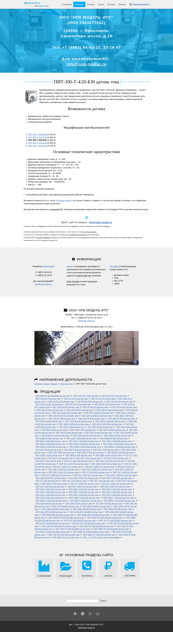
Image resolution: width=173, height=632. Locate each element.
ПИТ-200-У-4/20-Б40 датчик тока (50, 441)
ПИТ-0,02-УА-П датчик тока (114, 396)
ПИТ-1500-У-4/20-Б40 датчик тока (118, 444)
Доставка (111, 4)
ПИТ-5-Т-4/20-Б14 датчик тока (95, 472)
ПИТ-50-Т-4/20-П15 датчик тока (82, 486)
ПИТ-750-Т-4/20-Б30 (37, 146)
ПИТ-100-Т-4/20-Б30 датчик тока (50, 489)
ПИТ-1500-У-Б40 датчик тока (120, 452)
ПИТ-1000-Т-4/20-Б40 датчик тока (84, 498)
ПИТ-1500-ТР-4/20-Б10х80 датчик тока (91, 532)
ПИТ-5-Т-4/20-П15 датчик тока (84, 484)
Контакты (91, 4)
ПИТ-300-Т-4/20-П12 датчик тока (63, 472)
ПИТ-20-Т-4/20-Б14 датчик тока (56, 475)
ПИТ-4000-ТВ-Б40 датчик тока (118, 509)
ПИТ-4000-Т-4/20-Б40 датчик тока (119, 501)
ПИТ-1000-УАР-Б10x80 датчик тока (86, 512)
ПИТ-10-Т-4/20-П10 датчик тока (109, 461)
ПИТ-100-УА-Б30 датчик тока (61, 418)
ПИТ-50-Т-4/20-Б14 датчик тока (88, 475)
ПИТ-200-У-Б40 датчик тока (77, 450)
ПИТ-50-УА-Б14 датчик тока (124, 407)
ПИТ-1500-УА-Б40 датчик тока (86, 435)
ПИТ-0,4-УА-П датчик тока (103, 399)
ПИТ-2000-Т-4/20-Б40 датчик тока (51, 501)
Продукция (79, 4)
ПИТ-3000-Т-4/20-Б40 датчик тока (85, 501)
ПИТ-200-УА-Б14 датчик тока (80, 410)
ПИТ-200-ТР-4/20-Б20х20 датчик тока (96, 526)
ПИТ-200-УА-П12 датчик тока (65, 537)
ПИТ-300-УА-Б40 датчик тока (69, 433)
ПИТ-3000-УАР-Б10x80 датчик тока (93, 515)
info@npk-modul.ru (86, 64)
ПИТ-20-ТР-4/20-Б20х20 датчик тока (52, 523)
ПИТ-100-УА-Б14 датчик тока (50, 410)
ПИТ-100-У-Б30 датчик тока (71, 427)
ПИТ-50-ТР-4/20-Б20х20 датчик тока (88, 523)
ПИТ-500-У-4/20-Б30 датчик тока (107, 424)
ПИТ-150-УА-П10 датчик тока (49, 404)
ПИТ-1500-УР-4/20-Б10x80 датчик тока (66, 518)
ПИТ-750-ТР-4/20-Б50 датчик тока (64, 535)
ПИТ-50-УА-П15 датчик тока (107, 404)
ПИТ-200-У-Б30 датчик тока (100, 427)
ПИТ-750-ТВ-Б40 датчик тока (65, 506)
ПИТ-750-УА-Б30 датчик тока (78, 421)
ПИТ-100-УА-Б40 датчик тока (112, 430)
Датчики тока (67, 384)
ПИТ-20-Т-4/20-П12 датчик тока (99, 467)
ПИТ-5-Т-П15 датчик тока (47, 481)
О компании (67, 4)
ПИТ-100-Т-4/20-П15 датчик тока (115, 486)
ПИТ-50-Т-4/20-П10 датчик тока (73, 464)
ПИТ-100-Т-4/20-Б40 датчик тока (117, 492)
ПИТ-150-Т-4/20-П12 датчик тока (97, 469)
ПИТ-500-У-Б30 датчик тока (54, 430)
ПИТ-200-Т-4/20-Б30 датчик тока (84, 489)
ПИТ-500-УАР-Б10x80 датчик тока (51, 512)
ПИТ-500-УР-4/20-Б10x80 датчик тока (53, 396)
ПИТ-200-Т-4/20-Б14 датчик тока (84, 478)
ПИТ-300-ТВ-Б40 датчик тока (108, 503)
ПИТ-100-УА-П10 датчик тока (119, 402)
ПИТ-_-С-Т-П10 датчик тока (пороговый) (101, 537)
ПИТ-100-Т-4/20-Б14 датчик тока (121, 475)
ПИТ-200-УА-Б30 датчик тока (91, 418)
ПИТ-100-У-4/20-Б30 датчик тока (110, 421)
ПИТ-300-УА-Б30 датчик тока (121, 418)
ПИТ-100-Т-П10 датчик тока (48, 461)
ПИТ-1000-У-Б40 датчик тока (90, 452)
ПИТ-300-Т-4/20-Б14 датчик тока (117, 478)
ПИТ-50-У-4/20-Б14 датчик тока (99, 413)
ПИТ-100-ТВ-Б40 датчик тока (49, 503)
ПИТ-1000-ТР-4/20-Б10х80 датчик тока (111, 529)
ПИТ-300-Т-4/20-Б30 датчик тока (117, 489)
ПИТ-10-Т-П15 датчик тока (74, 481)
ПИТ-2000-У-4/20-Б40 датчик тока (51, 447)
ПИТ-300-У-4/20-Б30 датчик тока (74, 424)
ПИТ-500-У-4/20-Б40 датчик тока (50, 444)
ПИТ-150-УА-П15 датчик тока (66, 407)
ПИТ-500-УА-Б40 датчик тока (99, 433)
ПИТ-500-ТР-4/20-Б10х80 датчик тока (53, 532)
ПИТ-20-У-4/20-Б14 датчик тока (66, 413)
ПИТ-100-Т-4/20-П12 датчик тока (63, 469)
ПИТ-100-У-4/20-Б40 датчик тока (81, 438)
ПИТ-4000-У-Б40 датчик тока (108, 455)
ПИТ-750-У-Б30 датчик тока (83, 430)
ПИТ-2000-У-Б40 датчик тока (49, 455)
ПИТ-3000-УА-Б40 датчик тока (49, 438)
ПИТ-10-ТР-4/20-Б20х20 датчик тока (115, 520)
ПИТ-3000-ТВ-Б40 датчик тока (87, 509)
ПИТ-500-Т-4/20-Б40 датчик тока (117, 495)
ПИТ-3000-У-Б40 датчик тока (78, 455)
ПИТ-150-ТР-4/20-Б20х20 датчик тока (59, 526)
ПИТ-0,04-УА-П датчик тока (48, 399)
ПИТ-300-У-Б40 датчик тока (105, 450)
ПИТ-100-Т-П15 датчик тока (54, 484)
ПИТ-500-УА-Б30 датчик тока (49, 421)
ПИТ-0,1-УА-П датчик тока (76, 399)
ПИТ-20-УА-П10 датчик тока (61, 402)
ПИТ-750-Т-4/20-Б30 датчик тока (84, 492)
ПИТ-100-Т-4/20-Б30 (37, 134)
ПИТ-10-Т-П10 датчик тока (60, 458)
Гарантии (122, 4)
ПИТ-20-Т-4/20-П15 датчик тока (50, 486)
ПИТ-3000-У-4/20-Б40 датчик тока (85, 447)
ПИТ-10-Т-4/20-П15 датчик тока (116, 484)
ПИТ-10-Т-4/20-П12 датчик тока (67, 467)
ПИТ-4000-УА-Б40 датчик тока (113, 438)
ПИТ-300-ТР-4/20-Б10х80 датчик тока (73, 529)
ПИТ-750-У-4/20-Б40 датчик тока (117, 441)
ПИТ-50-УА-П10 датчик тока (90, 402)
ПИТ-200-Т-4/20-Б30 (37, 137)
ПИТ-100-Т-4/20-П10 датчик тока (106, 464)
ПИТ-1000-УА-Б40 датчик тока (55, 435)
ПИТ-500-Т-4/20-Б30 (37, 143)
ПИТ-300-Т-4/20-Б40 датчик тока (84, 495)
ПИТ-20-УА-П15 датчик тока (78, 404)
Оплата (101, 4)
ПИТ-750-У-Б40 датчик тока (61, 452)
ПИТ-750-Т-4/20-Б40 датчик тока (50, 498)
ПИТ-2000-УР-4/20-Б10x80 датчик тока (105, 518)
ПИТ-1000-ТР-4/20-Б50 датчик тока (99, 535)
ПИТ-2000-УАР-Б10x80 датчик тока (58, 515)
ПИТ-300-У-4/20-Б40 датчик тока (84, 441)
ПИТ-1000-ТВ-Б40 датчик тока (96, 506)
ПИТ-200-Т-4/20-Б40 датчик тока (50, 495)
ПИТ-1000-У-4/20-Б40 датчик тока (84, 444)
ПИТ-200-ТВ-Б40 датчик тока (78, 503)
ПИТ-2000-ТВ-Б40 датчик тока (56, 509)
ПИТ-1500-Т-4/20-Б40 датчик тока (118, 498)
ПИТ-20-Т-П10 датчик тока (88, 458)
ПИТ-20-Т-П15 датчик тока (102, 481)
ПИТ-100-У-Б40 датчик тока (48, 450)
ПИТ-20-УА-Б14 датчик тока (95, 407)
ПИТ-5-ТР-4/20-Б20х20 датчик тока (79, 520)
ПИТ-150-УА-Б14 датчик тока (109, 410)
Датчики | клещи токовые (45, 384)
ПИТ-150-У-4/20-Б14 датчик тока (63, 416)
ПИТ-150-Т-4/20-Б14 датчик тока (50, 478)
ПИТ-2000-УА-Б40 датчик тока (117, 435)
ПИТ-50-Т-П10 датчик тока (116, 458)
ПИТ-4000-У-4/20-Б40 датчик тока (119, 447)
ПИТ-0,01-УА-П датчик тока (85, 396)
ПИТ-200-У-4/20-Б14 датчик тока (97, 416)
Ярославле (49, 266)
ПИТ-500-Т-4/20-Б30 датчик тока (50, 492)
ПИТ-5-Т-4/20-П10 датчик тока (78, 461)
